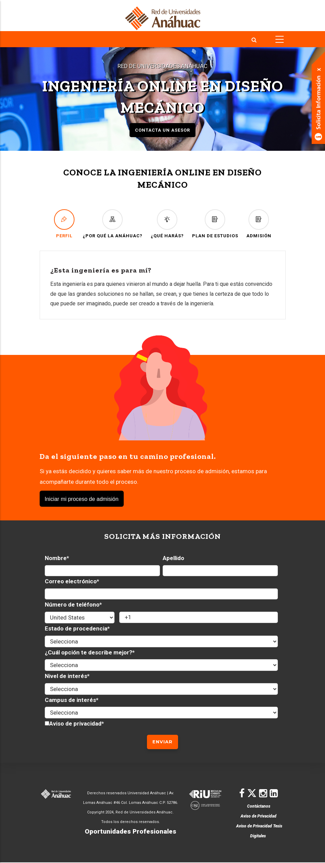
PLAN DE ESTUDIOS (215, 223)
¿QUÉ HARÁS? (167, 223)
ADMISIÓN (258, 223)
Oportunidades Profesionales (130, 831)
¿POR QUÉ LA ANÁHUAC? (113, 223)
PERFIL (64, 223)
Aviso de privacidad (75, 723)
